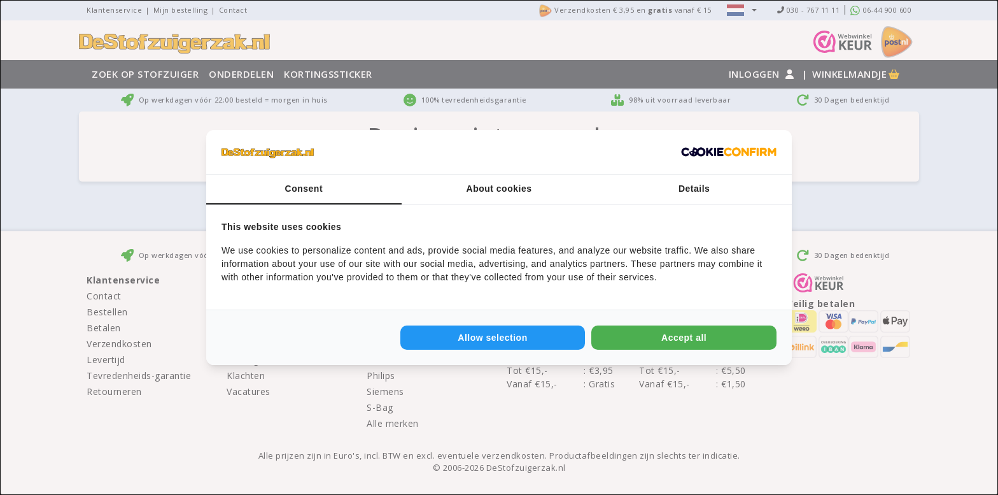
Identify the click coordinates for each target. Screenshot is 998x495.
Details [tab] (694, 188)
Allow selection (492, 338)
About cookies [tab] (499, 188)
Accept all (683, 338)
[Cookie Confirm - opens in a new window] (729, 152)
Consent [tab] (304, 188)
